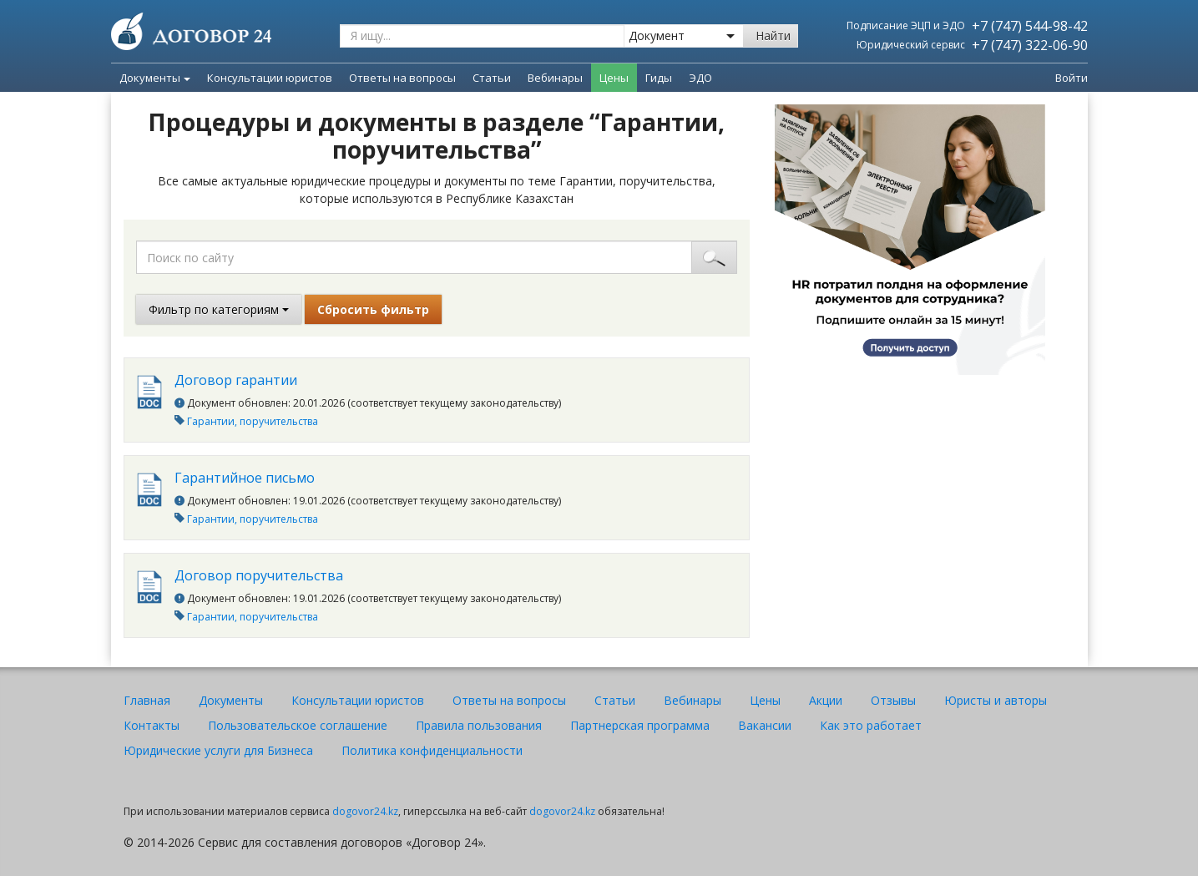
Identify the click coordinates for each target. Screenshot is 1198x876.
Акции (825, 700)
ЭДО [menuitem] (700, 77)
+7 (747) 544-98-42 (1030, 26)
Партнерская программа (640, 725)
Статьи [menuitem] (492, 77)
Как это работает (871, 725)
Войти (1071, 77)
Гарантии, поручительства (252, 421)
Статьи (614, 700)
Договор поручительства (258, 575)
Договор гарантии (235, 380)
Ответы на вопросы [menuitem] (402, 77)
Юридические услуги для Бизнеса (218, 750)
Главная (147, 700)
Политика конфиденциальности (432, 750)
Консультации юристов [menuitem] (269, 77)
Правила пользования (479, 725)
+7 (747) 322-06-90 (1030, 45)
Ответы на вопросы (509, 700)
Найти (773, 35)
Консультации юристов (357, 700)
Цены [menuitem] (614, 77)
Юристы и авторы (995, 700)
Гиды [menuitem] (658, 77)
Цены (765, 700)
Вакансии (764, 725)
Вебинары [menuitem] (555, 77)
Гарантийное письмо (244, 477)
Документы (154, 77)
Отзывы (893, 700)
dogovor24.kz (365, 811)
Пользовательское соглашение (297, 725)
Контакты (151, 725)
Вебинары (692, 700)
